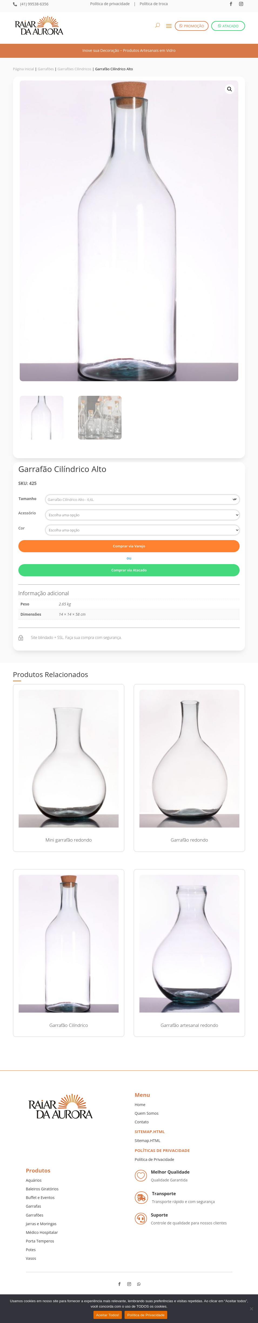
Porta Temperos (40, 1241)
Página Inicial (23, 68)
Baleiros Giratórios (42, 1188)
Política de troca (153, 3)
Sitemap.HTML (147, 1140)
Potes (31, 1249)
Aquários (34, 1180)
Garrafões (46, 68)
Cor (21, 528)
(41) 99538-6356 (34, 3)
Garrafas (33, 1206)
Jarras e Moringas (41, 1223)
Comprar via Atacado (129, 570)
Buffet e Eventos (40, 1197)
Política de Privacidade (154, 1159)
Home (140, 1104)
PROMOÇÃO (194, 26)
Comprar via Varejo (129, 546)
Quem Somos (147, 1113)
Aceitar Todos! (107, 1315)
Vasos (31, 1258)
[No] (251, 1308)
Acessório (27, 512)
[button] (229, 89)
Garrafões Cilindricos (74, 68)
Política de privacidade (110, 3)
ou (129, 558)
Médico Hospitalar (42, 1232)
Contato (142, 1121)
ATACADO (230, 26)
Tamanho (27, 498)
